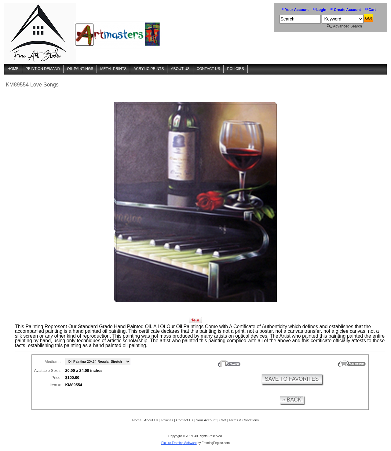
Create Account (347, 10)
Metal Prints (113, 69)
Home (13, 69)
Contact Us (208, 69)
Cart (372, 10)
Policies (235, 69)
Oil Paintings (80, 69)
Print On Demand (43, 69)
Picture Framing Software (179, 443)
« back (291, 400)
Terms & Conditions (244, 420)
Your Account (297, 10)
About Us (180, 69)
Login (321, 10)
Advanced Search (347, 26)
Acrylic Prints (148, 69)
